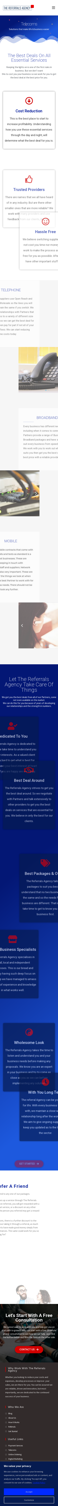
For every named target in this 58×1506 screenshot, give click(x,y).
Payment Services (15, 1445)
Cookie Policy (39, 1482)
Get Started (12, 1431)
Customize (29, 1500)
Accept (29, 1491)
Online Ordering (14, 1454)
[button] (54, 370)
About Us (12, 1418)
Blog (10, 1413)
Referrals (11, 1426)
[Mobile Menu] (52, 7)
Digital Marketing (15, 1459)
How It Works (13, 1422)
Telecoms (12, 1450)
